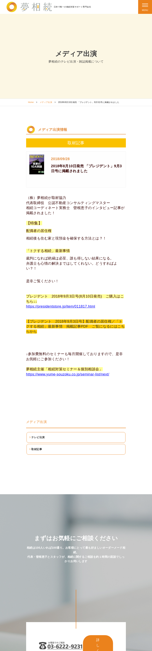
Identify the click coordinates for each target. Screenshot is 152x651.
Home (31, 102)
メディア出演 (46, 102)
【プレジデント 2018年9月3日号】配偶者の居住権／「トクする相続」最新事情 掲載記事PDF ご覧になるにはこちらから (75, 326)
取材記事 (36, 449)
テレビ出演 (38, 437)
